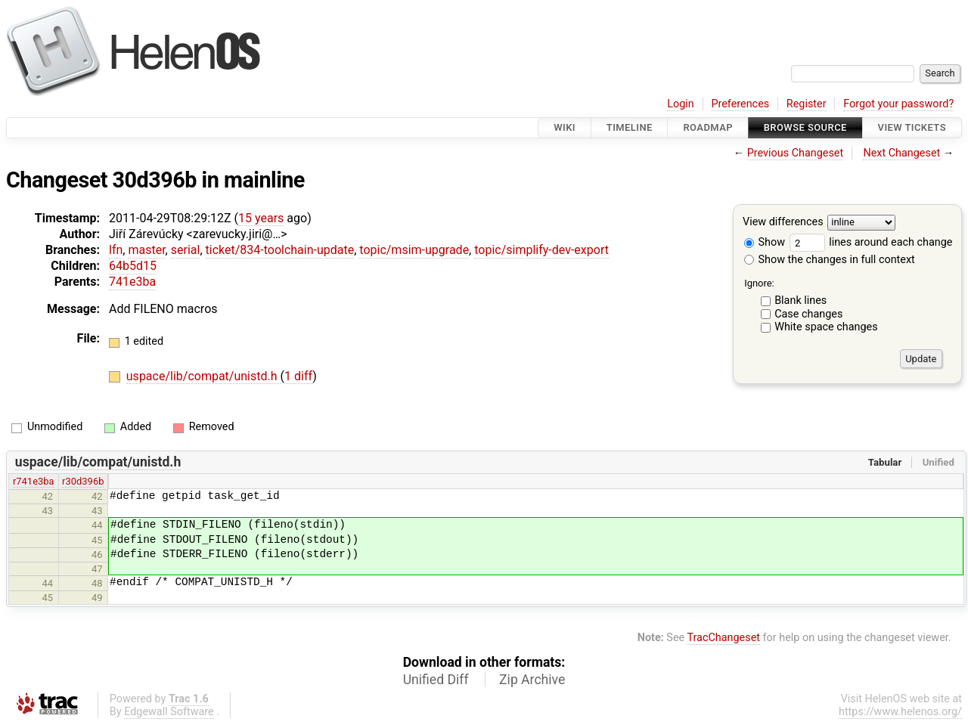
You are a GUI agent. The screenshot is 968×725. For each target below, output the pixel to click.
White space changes (826, 327)
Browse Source (805, 127)
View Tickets (912, 127)
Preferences (740, 104)
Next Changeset (901, 153)
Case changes (808, 314)
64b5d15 (133, 266)
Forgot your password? (898, 104)
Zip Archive (532, 679)
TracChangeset (723, 637)
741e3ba (132, 281)
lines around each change (871, 242)
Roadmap (708, 127)
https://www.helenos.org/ (900, 711)
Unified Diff (436, 679)
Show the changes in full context (829, 259)
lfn (116, 250)
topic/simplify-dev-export (541, 250)
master (146, 250)
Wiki (565, 127)
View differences (783, 222)
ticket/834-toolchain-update (280, 250)
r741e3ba (33, 481)
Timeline (630, 127)
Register (806, 104)
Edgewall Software (169, 711)
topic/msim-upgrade (414, 250)
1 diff (298, 376)
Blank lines (800, 300)
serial (185, 250)
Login (680, 104)
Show (764, 242)
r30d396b (83, 481)
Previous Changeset (795, 153)
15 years (261, 218)
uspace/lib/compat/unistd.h (203, 376)
